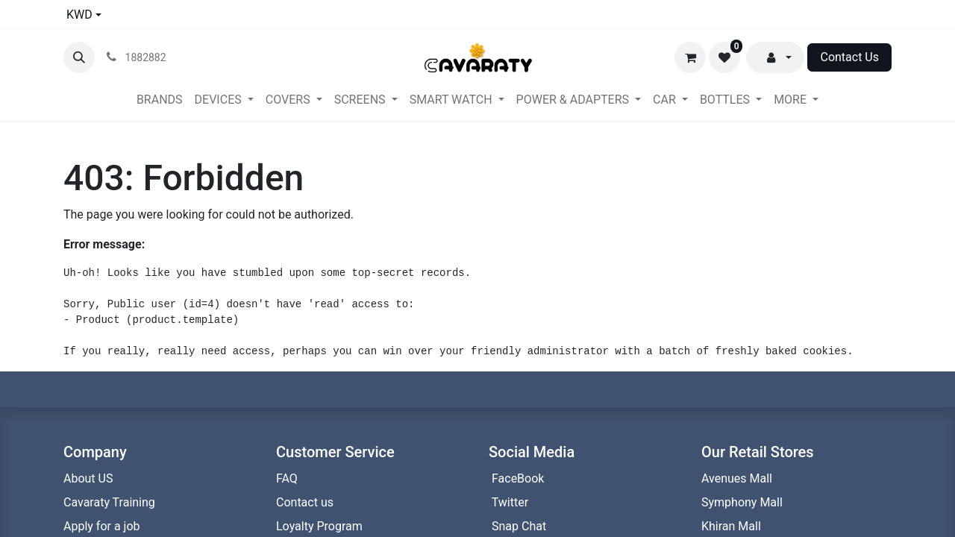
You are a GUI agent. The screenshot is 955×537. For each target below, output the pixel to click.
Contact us (306, 502)
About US (88, 478)
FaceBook (516, 478)
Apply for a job (101, 526)
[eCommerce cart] (690, 57)
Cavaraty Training (109, 502)
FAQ (287, 478)
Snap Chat (517, 526)
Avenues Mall (736, 478)
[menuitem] (160, 100)
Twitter (508, 502)
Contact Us (849, 57)
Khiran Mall (731, 526)
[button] (79, 57)
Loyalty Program (321, 526)
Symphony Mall (742, 502)
